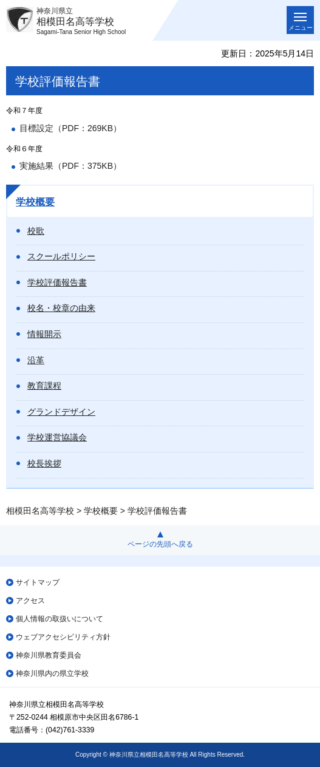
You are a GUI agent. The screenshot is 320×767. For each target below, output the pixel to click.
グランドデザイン (61, 412)
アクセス (30, 600)
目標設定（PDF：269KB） (70, 128)
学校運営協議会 (57, 437)
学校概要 (35, 202)
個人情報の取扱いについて (59, 619)
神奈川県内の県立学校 (52, 673)
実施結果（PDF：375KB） (70, 166)
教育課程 (44, 385)
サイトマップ (38, 582)
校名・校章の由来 (61, 308)
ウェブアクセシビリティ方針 (63, 637)
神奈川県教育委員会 (48, 655)
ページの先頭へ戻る (160, 544)
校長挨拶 (44, 463)
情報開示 (44, 334)
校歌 (35, 231)
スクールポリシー (61, 256)
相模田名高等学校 (40, 511)
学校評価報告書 (57, 282)
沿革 (35, 360)
